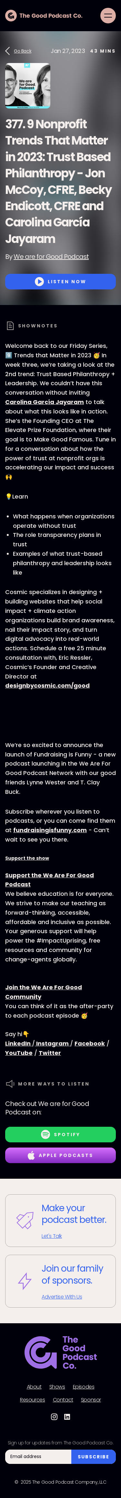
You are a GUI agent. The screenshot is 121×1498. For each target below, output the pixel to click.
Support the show (27, 858)
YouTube (19, 1053)
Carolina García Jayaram (44, 402)
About (34, 1387)
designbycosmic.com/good (47, 685)
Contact (63, 1400)
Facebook (90, 1043)
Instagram (52, 1043)
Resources (32, 1400)
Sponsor (91, 1400)
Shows (57, 1387)
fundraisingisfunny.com (50, 830)
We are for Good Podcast (51, 256)
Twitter (50, 1053)
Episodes (84, 1387)
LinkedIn (18, 1043)
